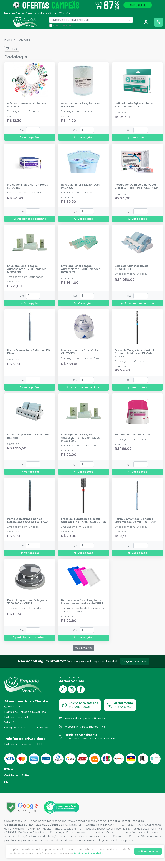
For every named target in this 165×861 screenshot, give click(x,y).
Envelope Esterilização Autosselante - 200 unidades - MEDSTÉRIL (27, 269)
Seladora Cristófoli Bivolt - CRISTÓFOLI (132, 268)
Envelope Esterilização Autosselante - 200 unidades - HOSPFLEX (81, 269)
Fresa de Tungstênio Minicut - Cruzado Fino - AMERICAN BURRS (83, 520)
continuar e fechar (148, 851)
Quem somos (13, 706)
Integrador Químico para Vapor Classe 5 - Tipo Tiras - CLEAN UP (136, 186)
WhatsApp (65, 13)
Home (8, 39)
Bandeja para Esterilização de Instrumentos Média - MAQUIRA (82, 602)
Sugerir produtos (134, 661)
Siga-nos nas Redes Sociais (41, 13)
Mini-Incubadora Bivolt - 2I (132, 434)
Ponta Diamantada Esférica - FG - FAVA (29, 352)
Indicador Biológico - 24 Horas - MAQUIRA (28, 186)
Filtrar (12, 49)
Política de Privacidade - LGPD (23, 744)
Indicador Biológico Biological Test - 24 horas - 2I (135, 105)
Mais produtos (83, 647)
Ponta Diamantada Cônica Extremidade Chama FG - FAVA (27, 520)
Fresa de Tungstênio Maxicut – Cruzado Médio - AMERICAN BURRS (135, 353)
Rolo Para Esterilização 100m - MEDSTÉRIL (81, 105)
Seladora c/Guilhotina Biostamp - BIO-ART (29, 436)
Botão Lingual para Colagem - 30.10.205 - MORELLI (27, 602)
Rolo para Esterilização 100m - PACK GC (81, 186)
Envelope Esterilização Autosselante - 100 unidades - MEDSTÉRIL (81, 437)
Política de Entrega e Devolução (25, 712)
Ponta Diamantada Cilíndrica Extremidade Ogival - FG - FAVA (135, 520)
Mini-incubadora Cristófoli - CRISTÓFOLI (79, 352)
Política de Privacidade (88, 853)
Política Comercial (16, 717)
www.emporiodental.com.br (87, 821)
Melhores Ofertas (14, 13)
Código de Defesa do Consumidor (26, 727)
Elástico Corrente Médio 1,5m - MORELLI (27, 105)
